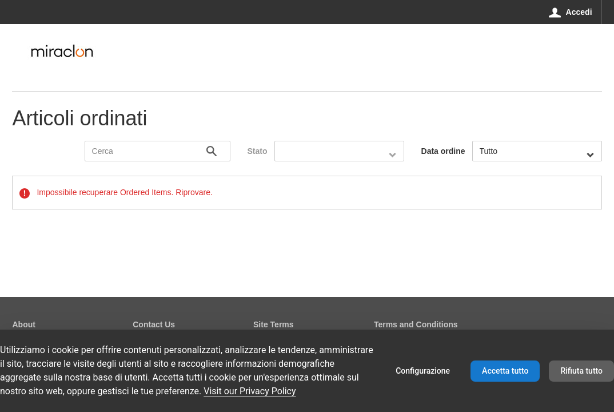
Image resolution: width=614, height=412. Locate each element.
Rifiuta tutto (581, 370)
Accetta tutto (505, 370)
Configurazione (423, 370)
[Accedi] (570, 12)
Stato (258, 151)
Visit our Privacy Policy (250, 391)
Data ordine (443, 151)
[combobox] (339, 151)
